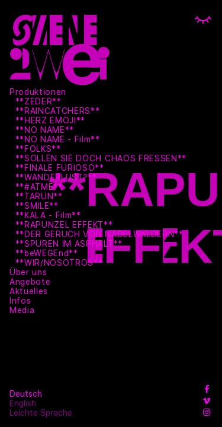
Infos (20, 300)
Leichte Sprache (40, 413)
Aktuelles (28, 291)
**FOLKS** (38, 149)
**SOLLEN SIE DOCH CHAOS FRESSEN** (100, 158)
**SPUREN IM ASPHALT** (69, 243)
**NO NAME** (44, 130)
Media (21, 310)
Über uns (28, 272)
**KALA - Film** (48, 215)
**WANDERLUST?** (56, 177)
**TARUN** (39, 196)
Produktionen (37, 92)
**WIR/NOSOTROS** (59, 262)
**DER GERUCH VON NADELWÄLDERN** (99, 234)
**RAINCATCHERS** (57, 111)
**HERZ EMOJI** (50, 120)
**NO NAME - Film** (57, 139)
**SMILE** (37, 206)
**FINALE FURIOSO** (59, 168)
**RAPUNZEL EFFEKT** (64, 225)
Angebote (29, 281)
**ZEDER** (38, 101)
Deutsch (25, 394)
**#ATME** (39, 187)
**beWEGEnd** (46, 253)
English (22, 403)
